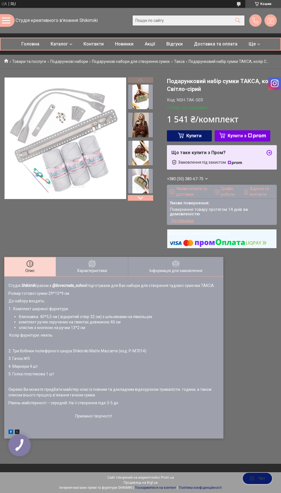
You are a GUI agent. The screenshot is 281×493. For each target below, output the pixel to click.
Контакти (93, 44)
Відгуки (174, 44)
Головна (30, 44)
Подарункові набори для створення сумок (131, 61)
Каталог (59, 44)
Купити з (247, 135)
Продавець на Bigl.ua (141, 483)
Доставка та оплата (215, 44)
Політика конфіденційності (200, 488)
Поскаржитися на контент (155, 488)
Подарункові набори (69, 61)
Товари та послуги (29, 61)
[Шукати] (237, 20)
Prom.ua (167, 478)
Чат (257, 478)
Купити (193, 135)
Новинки (124, 44)
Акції (150, 44)
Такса (179, 61)
